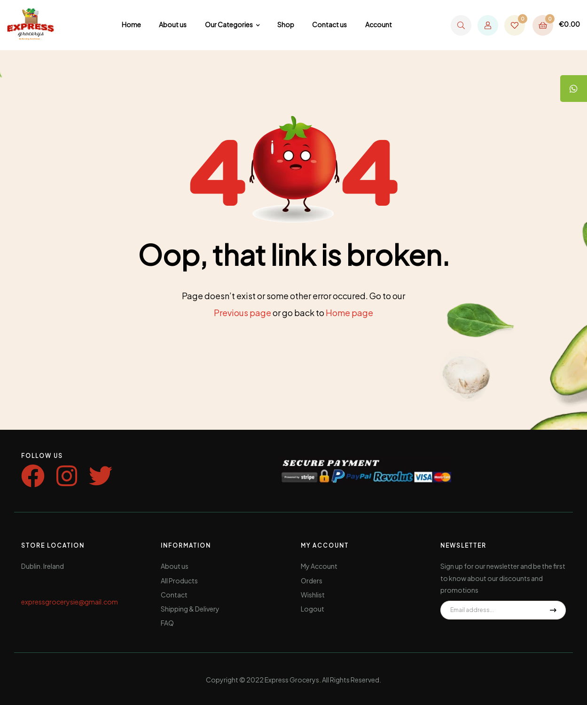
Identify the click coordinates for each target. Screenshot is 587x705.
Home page (349, 312)
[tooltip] (573, 89)
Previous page (242, 312)
